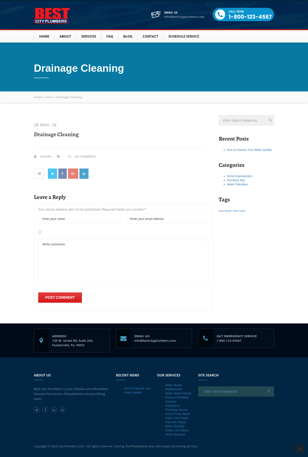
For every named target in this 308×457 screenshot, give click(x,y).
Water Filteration (237, 184)
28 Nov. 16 (45, 125)
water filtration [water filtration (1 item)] (225, 211)
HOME (44, 36)
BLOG (127, 36)
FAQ (109, 36)
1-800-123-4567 (250, 17)
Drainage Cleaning (56, 134)
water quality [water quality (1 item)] (239, 211)
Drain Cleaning (174, 426)
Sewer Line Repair (177, 430)
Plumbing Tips (236, 180)
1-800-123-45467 (228, 340)
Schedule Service (183, 36)
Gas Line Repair (175, 422)
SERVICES (88, 36)
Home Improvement (239, 176)
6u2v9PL (46, 156)
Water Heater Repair (178, 393)
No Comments (86, 156)
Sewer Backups (175, 434)
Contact (150, 36)
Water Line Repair (176, 417)
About (65, 36)
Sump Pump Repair (177, 413)
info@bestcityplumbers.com (184, 17)
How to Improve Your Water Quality (249, 149)
